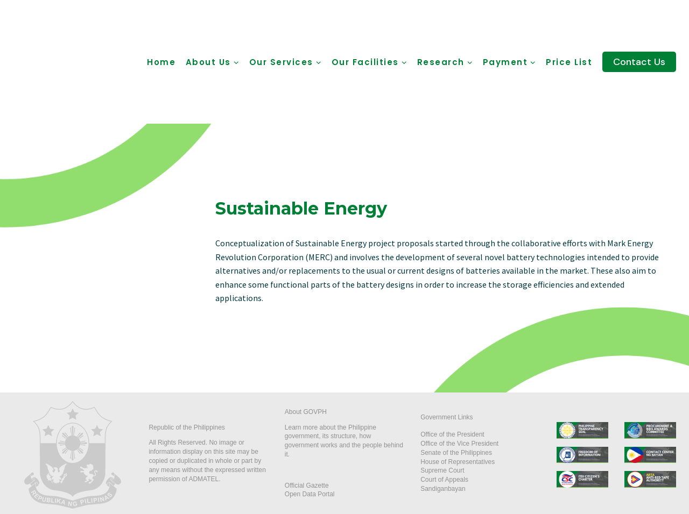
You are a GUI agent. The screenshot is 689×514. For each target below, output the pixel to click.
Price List (569, 62)
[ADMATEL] (75, 62)
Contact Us (639, 61)
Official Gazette (307, 485)
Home (161, 62)
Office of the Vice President (459, 443)
